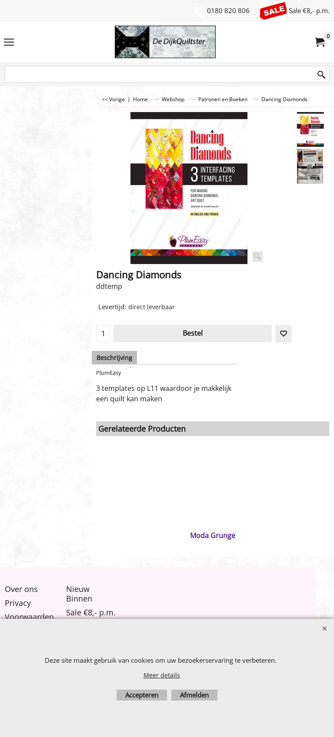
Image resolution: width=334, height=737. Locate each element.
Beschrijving (114, 358)
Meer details (162, 675)
